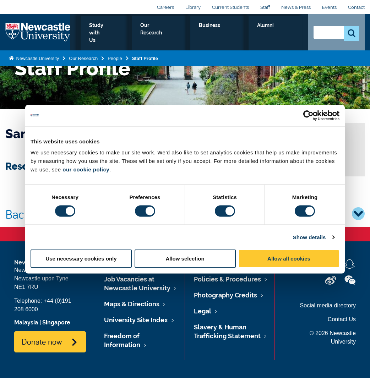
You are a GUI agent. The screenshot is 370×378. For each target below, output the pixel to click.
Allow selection (184, 259)
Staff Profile (145, 57)
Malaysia (26, 322)
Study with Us (162, 33)
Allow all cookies (288, 259)
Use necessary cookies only (80, 259)
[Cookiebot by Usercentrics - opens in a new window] (308, 115)
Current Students (230, 7)
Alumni (286, 33)
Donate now (42, 341)
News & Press (296, 7)
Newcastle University (37, 57)
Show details (309, 237)
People (115, 57)
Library (193, 7)
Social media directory (328, 305)
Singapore (56, 322)
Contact (356, 7)
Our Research (211, 33)
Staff (265, 7)
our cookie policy (85, 169)
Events (329, 7)
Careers (165, 7)
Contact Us (342, 319)
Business (253, 33)
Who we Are (114, 33)
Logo (37, 32)
